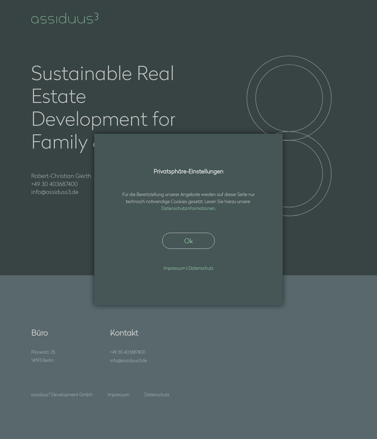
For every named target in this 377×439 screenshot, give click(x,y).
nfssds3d (128, 360)
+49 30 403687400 (127, 352)
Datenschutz (156, 394)
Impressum (118, 394)
